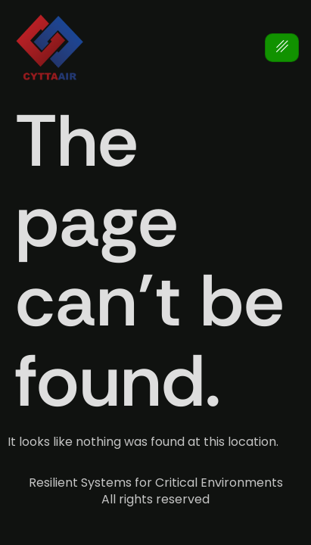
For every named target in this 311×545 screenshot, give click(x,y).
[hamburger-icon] (282, 48)
